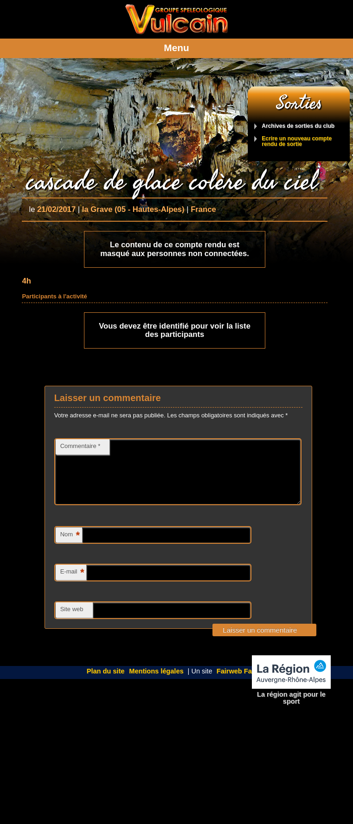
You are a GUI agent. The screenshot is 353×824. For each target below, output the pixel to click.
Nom (70, 547)
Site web (71, 620)
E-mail (72, 584)
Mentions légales (156, 682)
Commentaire (80, 445)
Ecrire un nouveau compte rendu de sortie (297, 141)
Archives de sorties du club (298, 126)
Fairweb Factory (243, 682)
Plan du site (106, 682)
